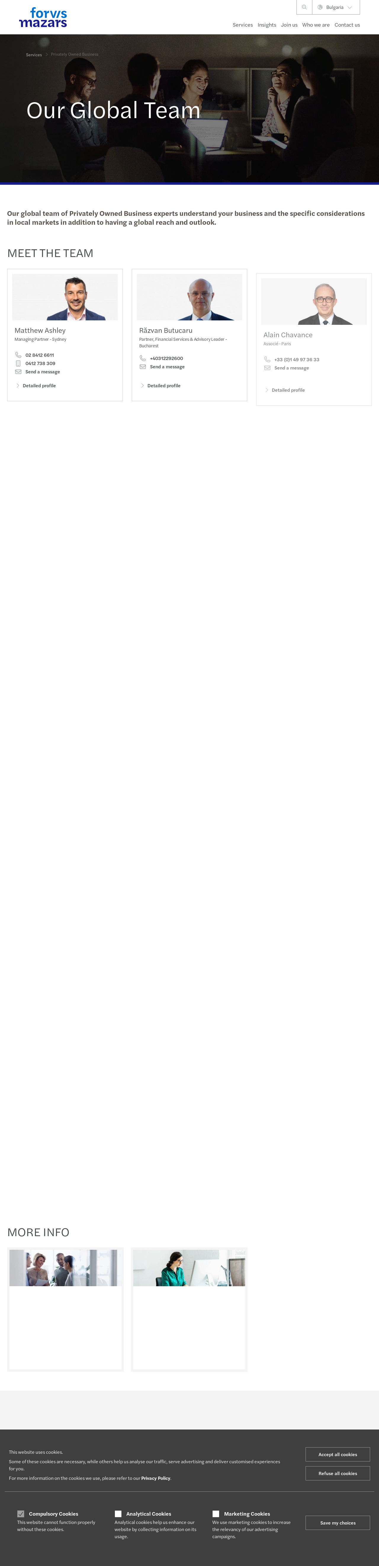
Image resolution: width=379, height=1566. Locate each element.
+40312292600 (161, 367)
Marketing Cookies (247, 1513)
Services (243, 24)
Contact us (347, 24)
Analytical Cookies (148, 1513)
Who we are (316, 24)
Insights (267, 24)
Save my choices (338, 1522)
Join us (289, 24)
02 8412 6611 (34, 356)
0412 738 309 (35, 364)
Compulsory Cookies (53, 1513)
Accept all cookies (338, 1454)
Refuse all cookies (338, 1473)
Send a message (37, 373)
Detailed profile (35, 386)
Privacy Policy (155, 1478)
